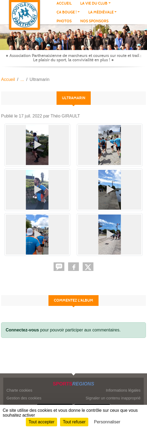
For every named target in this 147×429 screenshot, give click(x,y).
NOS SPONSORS (94, 21)
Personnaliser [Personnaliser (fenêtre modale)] (107, 422)
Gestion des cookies (23, 398)
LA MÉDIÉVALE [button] (101, 12)
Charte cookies (19, 390)
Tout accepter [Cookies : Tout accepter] (41, 422)
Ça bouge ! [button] (66, 12)
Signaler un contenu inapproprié (113, 398)
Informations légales (123, 390)
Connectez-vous (22, 330)
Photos (64, 21)
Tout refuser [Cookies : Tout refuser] (74, 422)
